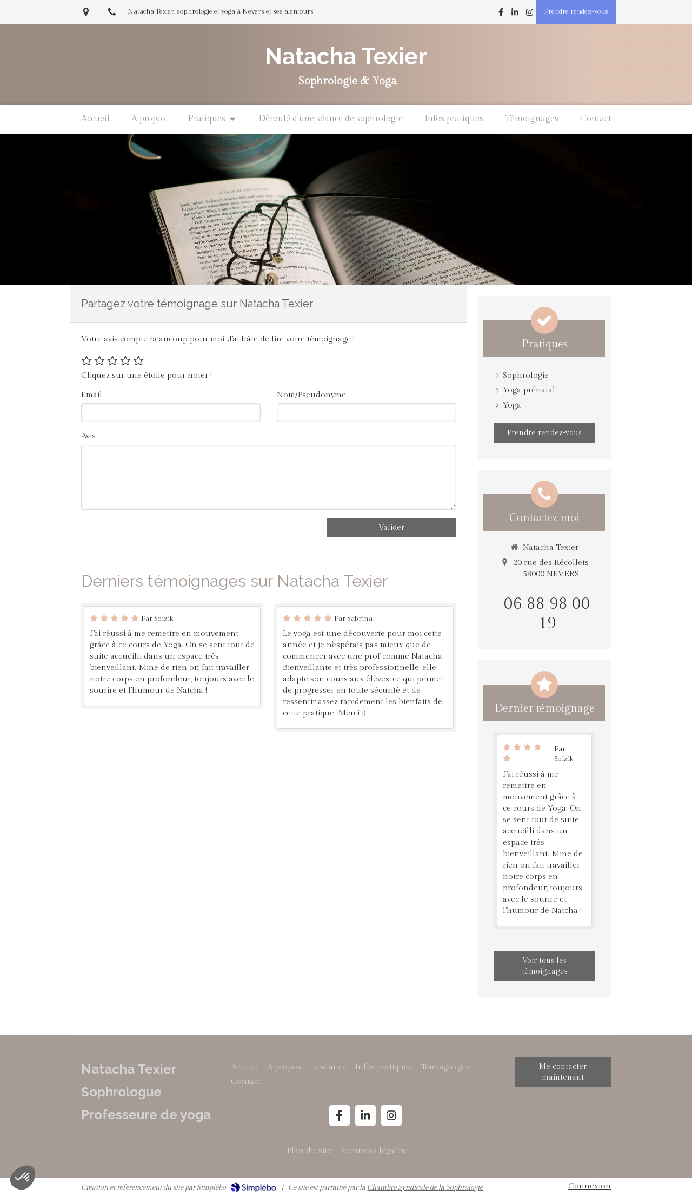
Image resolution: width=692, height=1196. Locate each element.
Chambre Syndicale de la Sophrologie (425, 1187)
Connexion (589, 1186)
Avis (88, 436)
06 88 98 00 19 (547, 613)
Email (91, 394)
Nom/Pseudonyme (311, 394)
